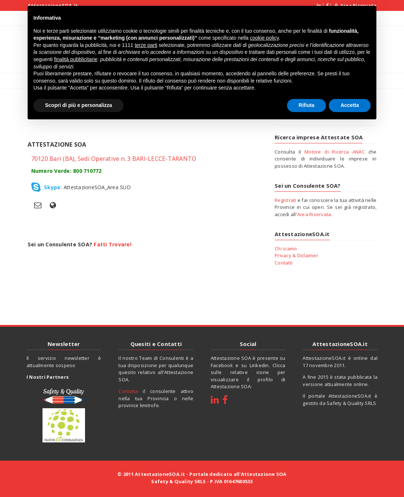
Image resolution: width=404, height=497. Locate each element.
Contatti (283, 262)
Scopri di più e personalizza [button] (78, 105)
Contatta (128, 391)
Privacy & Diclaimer (296, 255)
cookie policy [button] (264, 38)
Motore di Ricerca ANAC (334, 151)
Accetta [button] (349, 105)
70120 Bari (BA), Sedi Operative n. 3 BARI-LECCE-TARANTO (114, 159)
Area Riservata (314, 214)
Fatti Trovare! (113, 244)
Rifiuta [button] (307, 105)
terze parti (146, 45)
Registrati (285, 200)
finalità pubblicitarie (75, 59)
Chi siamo (286, 248)
